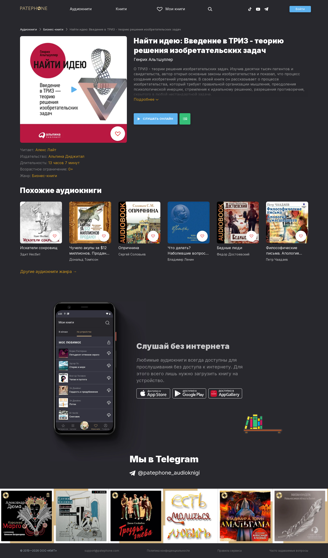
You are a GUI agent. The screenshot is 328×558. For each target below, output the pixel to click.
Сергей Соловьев (132, 254)
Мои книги (171, 9)
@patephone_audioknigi (164, 472)
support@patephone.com (102, 550)
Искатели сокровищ (38, 247)
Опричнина (128, 247)
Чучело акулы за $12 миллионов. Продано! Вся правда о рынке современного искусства (89, 250)
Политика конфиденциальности (168, 550)
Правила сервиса (230, 550)
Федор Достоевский (233, 254)
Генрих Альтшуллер (153, 59)
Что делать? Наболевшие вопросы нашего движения (188, 250)
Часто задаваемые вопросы (288, 550)
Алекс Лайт (45, 150)
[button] (300, 9)
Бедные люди (229, 247)
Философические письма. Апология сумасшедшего (282, 250)
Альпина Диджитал (66, 156)
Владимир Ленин (181, 259)
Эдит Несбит (30, 254)
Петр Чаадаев (277, 259)
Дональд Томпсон (83, 259)
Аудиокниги (81, 9)
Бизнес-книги (53, 29)
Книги (121, 9)
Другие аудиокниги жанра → (48, 271)
